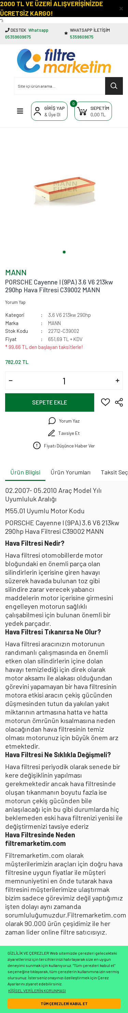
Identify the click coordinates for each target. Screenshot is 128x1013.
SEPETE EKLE (49, 402)
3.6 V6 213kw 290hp (69, 315)
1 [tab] (64, 252)
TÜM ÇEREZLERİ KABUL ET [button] (64, 1003)
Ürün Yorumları (70, 472)
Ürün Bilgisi (25, 472)
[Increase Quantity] (117, 381)
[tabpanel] (64, 191)
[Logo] (64, 61)
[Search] (68, 86)
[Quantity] (64, 381)
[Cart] (93, 111)
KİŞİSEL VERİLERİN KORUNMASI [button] (37, 990)
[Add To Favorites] (105, 401)
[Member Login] (49, 111)
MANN (16, 272)
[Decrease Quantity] (10, 381)
